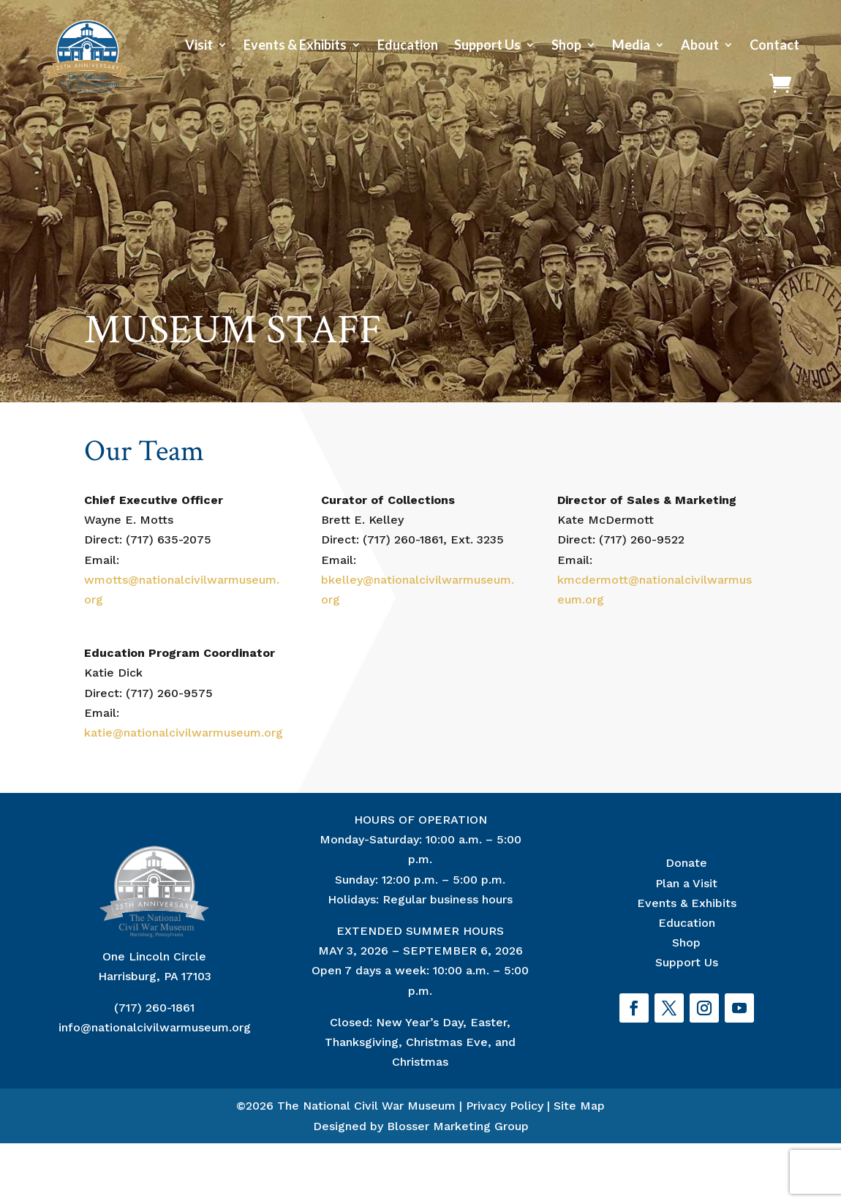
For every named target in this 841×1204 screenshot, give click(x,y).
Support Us (487, 45)
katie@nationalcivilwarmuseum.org (183, 733)
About (700, 45)
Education (407, 45)
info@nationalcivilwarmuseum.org (155, 1027)
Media (631, 45)
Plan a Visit (686, 883)
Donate (686, 863)
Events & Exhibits (295, 45)
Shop (566, 45)
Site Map (579, 1106)
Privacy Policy (504, 1106)
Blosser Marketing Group (458, 1126)
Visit (199, 45)
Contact (774, 45)
